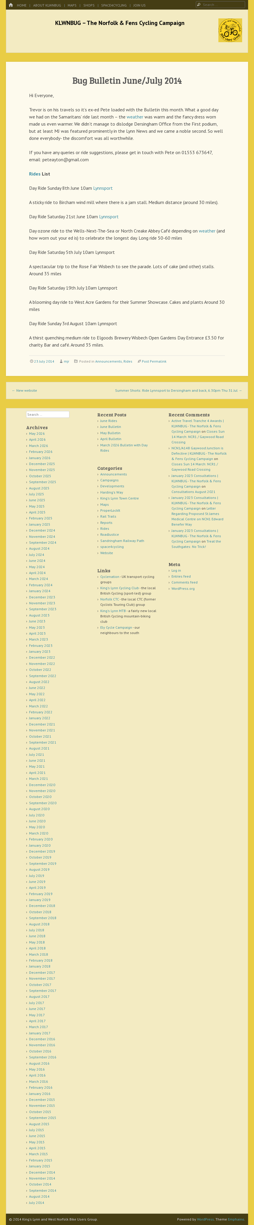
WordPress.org (183, 588)
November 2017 (42, 978)
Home (21, 5)
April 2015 (37, 1148)
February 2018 (41, 960)
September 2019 (42, 863)
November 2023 (42, 603)
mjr (66, 361)
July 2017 (36, 1002)
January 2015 (39, 1166)
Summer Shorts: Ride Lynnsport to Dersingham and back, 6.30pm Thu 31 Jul (178, 390)
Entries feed (181, 576)
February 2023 (41, 645)
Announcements (108, 361)
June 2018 (37, 936)
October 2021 (40, 736)
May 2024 (37, 567)
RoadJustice (109, 534)
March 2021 (38, 778)
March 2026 (38, 445)
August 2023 (39, 615)
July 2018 (36, 930)
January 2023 (39, 651)
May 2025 (37, 506)
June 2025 (37, 500)
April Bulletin (110, 439)
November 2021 (42, 730)
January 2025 (39, 524)
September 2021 (42, 742)
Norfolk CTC (109, 599)
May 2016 (37, 1069)
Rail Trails (108, 516)
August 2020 (39, 809)
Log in (176, 570)
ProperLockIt (110, 510)
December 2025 (42, 463)
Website (106, 553)
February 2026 (41, 451)
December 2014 (42, 1172)
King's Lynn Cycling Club (119, 588)
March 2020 (38, 833)
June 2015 (37, 1136)
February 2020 (41, 839)
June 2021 (37, 760)
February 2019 (41, 894)
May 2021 (37, 766)
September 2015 (42, 1117)
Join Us (140, 5)
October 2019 (40, 857)
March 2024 (38, 578)
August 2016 (39, 1063)
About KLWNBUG (47, 5)
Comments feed (185, 582)
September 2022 (42, 676)
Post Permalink (154, 361)
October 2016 (40, 1051)
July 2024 (36, 554)
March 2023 (38, 639)
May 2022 (37, 694)
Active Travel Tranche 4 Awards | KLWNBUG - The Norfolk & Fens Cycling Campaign (198, 426)
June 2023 (37, 621)
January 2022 (39, 718)
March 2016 (38, 1081)
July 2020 (36, 815)
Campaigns (109, 480)
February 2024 (41, 585)
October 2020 (40, 796)
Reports (106, 522)
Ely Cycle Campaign (116, 627)
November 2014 (42, 1178)
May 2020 (37, 827)
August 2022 (39, 681)
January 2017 (39, 1033)
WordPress (205, 1219)
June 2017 (37, 1008)
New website (24, 390)
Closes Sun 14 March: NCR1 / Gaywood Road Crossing (198, 436)
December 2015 (42, 1099)
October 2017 (40, 984)
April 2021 (37, 772)
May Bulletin (110, 433)
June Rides (108, 420)
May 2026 (37, 433)
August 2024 (39, 548)
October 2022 (40, 669)
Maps (72, 5)
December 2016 (42, 1039)
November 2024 (42, 536)
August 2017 (39, 996)
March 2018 (38, 954)
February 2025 (41, 518)
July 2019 (36, 875)
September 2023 (42, 609)
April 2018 (37, 948)
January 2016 (39, 1093)
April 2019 (37, 887)
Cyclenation (109, 576)
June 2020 (37, 821)
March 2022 (38, 706)
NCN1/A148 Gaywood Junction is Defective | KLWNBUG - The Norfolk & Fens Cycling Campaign (199, 453)
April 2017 (37, 1021)
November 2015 (42, 1105)
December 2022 (42, 657)
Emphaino (236, 1219)
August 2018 (39, 924)
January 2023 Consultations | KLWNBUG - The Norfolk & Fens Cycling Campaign (196, 481)
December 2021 (42, 724)
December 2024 (42, 530)
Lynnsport (103, 188)
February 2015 (41, 1160)
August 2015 (39, 1124)
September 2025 (42, 482)
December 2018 (42, 905)
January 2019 (39, 899)
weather (135, 117)
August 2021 (39, 748)
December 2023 (42, 597)
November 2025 (42, 469)
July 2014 (36, 1202)
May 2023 (37, 627)
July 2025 (36, 494)
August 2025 (39, 488)
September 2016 (42, 1057)
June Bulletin (110, 426)
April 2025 (37, 512)
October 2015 (40, 1111)
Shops (89, 5)
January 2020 (39, 845)
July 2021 (36, 754)
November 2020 (42, 790)
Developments (112, 486)
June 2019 (37, 881)
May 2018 (37, 942)
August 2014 (39, 1196)
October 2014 (40, 1184)
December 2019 (42, 851)
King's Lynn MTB (113, 610)
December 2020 (42, 785)
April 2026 (37, 439)
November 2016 (42, 1045)
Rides (35, 174)
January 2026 (39, 458)
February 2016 (41, 1087)
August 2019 (39, 869)
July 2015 (36, 1130)
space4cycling (114, 5)
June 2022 (37, 687)
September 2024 (42, 542)
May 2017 (37, 1015)
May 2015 (37, 1142)
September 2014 (42, 1190)
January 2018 (39, 966)
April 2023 (37, 633)
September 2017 (42, 990)
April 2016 (37, 1075)
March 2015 (38, 1154)
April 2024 (37, 572)
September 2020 (42, 803)
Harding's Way (111, 492)
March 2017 (38, 1027)
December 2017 (42, 972)
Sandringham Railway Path (122, 540)
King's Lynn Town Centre (119, 498)
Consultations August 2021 (193, 491)
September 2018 (42, 918)
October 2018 (40, 912)
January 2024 (39, 591)
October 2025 (40, 476)
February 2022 (41, 712)
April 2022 (37, 700)
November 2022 (42, 663)
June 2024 (37, 560)
